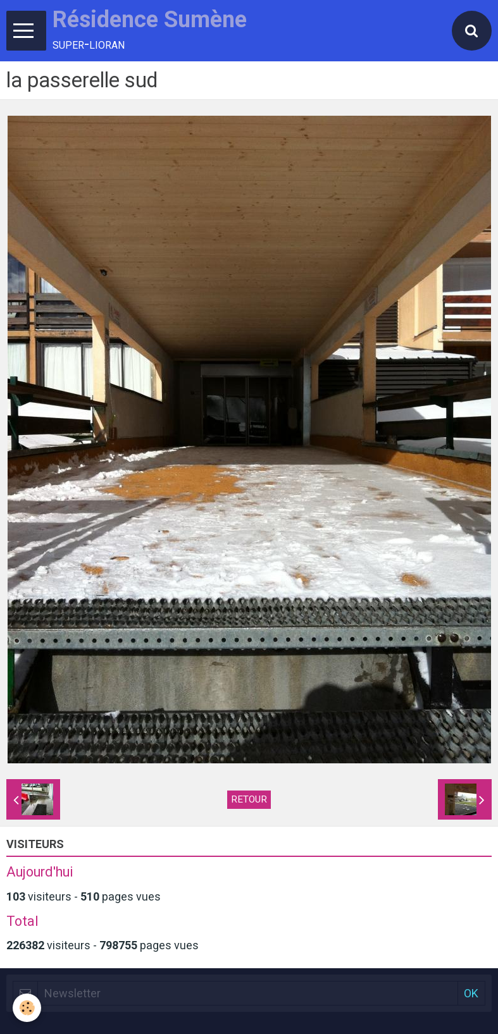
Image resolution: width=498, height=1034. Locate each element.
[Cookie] (27, 1008)
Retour (249, 799)
